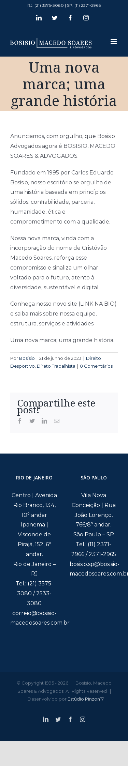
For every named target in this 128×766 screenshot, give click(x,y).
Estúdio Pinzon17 (86, 699)
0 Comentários (96, 366)
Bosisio (27, 358)
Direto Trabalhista (56, 366)
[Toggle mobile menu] (114, 41)
